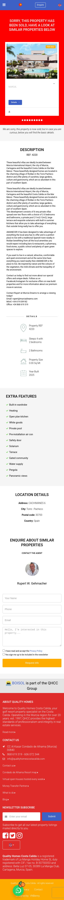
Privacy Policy (36, 651)
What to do (9, 792)
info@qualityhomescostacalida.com (26, 758)
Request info (32, 663)
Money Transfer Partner (16, 786)
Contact (38, 889)
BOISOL (18, 683)
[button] (11, 845)
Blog (6, 799)
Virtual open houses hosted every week (24, 779)
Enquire (40, 5)
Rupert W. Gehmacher (21, 112)
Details (15, 102)
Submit (51, 816)
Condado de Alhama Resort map (20, 772)
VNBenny (35, 895)
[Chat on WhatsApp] (18, 890)
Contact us (9, 765)
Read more (9, 732)
